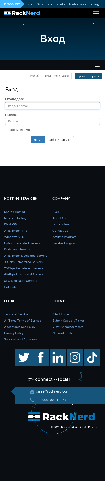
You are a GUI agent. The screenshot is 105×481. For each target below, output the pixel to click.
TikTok (89, 351)
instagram (74, 351)
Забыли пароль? (60, 140)
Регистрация (61, 75)
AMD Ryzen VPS (15, 230)
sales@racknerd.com (52, 391)
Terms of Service (16, 314)
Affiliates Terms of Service (22, 320)
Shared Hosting (15, 212)
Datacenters (61, 224)
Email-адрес (14, 99)
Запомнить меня (19, 130)
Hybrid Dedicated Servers (22, 243)
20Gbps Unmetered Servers (23, 268)
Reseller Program (64, 243)
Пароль (11, 114)
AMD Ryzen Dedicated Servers (25, 256)
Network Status (63, 333)
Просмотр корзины (88, 76)
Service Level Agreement (21, 339)
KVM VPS (11, 224)
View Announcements (67, 327)
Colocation (11, 287)
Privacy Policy (14, 333)
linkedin (56, 351)
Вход (48, 75)
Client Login (60, 314)
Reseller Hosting (15, 218)
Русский (36, 75)
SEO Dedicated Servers (20, 281)
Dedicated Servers (17, 249)
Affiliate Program (64, 237)
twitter (20, 351)
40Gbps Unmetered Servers (24, 274)
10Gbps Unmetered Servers (23, 262)
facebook (40, 351)
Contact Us (60, 230)
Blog (55, 212)
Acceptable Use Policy (19, 327)
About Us (59, 218)
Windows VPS (14, 237)
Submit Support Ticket (68, 320)
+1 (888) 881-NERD (50, 400)
